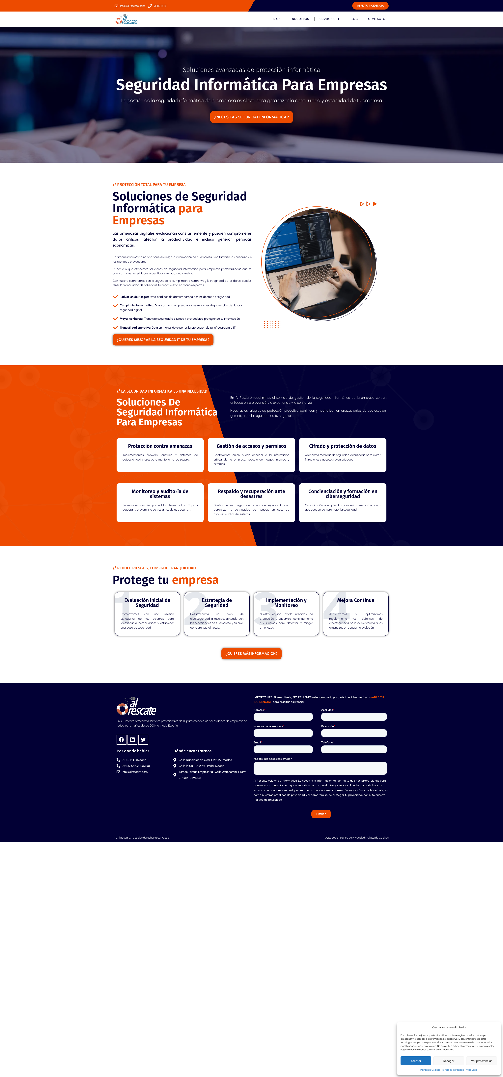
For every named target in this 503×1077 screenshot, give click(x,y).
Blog (354, 19)
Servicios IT (330, 19)
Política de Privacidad (453, 1069)
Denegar (448, 1061)
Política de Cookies (430, 1069)
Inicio (277, 19)
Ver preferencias (481, 1061)
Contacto (376, 19)
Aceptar (416, 1061)
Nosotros (300, 19)
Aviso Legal (471, 1069)
